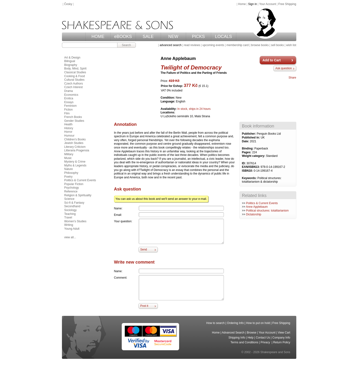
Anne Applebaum (257, 206)
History (68, 128)
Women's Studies (75, 221)
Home (242, 4)
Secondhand (72, 206)
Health (68, 124)
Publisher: (249, 133)
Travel (68, 217)
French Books (73, 117)
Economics (71, 94)
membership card (237, 45)
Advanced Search (233, 332)
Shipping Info (236, 337)
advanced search (170, 45)
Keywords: (250, 178)
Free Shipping (287, 4)
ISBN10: (248, 170)
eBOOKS (123, 36)
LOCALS (223, 36)
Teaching (70, 214)
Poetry (68, 176)
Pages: (247, 152)
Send (143, 249)
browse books (260, 45)
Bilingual (69, 61)
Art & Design (72, 57)
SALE (148, 36)
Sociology (70, 210)
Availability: (169, 109)
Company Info (281, 337)
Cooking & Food (74, 76)
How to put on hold (258, 323)
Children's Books (75, 139)
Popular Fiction (73, 184)
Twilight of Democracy (191, 67)
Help (250, 337)
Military (68, 154)
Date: (246, 141)
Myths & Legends (75, 165)
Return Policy (281, 342)
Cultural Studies (74, 79)
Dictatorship (253, 214)
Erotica (68, 98)
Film (67, 113)
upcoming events (213, 45)
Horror (68, 131)
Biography (70, 65)
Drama (68, 91)
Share (292, 77)
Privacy (266, 342)
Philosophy (71, 173)
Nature (68, 169)
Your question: (123, 221)
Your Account (267, 4)
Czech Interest (73, 87)
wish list (291, 45)
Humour (69, 135)
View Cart (284, 332)
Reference (70, 191)
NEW (173, 36)
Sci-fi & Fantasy (74, 202)
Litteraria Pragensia (76, 150)
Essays (69, 102)
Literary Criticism (75, 147)
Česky (68, 4)
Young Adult (72, 228)
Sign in (252, 4)
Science (69, 199)
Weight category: (254, 156)
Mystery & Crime (75, 161)
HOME (98, 36)
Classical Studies (75, 72)
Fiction (68, 109)
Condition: (168, 97)
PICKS (198, 36)
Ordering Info (235, 323)
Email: (118, 215)
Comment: (120, 277)
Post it (144, 306)
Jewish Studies (73, 143)
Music (68, 158)
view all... (70, 237)
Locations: (168, 112)
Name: (118, 208)
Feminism (70, 105)
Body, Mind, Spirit (75, 68)
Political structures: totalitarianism (267, 210)
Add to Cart (272, 60)
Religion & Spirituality (77, 195)
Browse (251, 332)
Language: (168, 101)
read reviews (192, 45)
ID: (244, 163)
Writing (68, 225)
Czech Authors (73, 83)
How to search (215, 323)
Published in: (251, 137)
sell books (277, 45)
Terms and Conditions (244, 342)
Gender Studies (74, 120)
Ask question (283, 68)
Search (126, 45)
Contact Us (263, 337)
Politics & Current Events (262, 203)
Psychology (71, 187)
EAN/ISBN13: (251, 167)
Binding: (248, 148)
